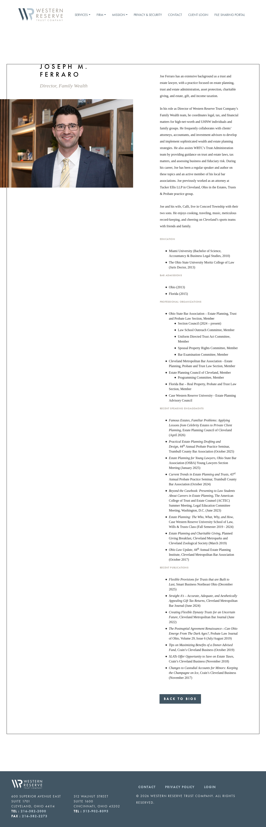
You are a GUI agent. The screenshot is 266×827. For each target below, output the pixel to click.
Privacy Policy (180, 787)
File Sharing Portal (229, 15)
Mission (118, 15)
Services (81, 15)
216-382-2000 (33, 811)
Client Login (198, 15)
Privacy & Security (148, 15)
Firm (100, 15)
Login (210, 787)
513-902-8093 (96, 811)
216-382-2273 (34, 816)
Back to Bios (180, 699)
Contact (175, 15)
